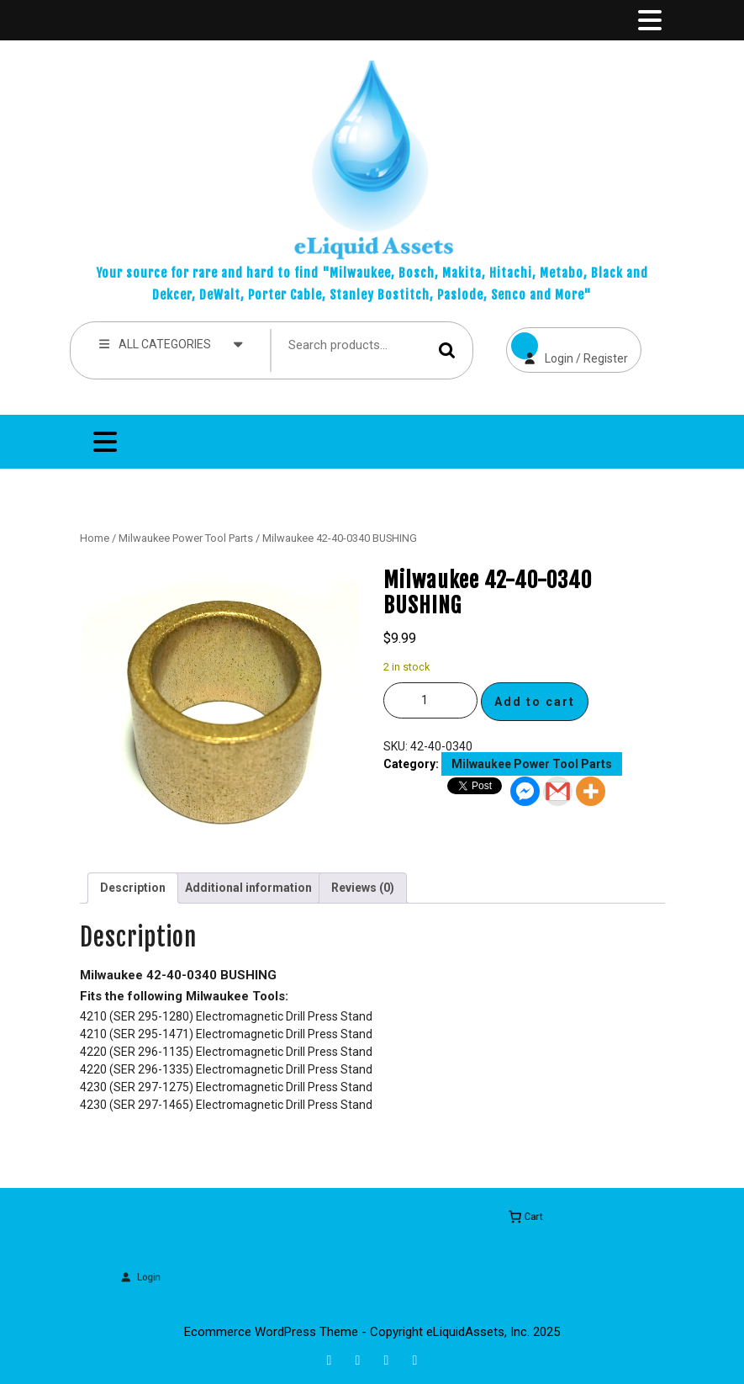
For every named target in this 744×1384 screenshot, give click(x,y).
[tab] (648, 20)
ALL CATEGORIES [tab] (172, 343)
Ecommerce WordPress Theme (271, 1331)
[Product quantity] (430, 700)
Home (94, 538)
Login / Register (567, 346)
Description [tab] (133, 887)
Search (447, 350)
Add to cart (534, 701)
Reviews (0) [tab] (362, 887)
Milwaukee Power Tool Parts (186, 538)
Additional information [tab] (248, 887)
